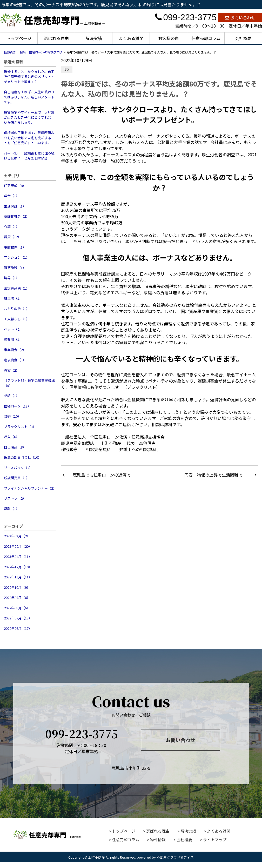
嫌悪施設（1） (15, 267)
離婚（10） (12, 416)
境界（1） (11, 277)
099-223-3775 (186, 17)
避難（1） (11, 508)
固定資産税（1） (16, 288)
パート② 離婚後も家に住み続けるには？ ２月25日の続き (29, 156)
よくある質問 (131, 38)
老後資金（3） (15, 359)
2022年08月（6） (17, 607)
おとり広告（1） (16, 308)
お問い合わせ (240, 17)
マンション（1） (16, 257)
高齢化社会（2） (16, 216)
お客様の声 (168, 38)
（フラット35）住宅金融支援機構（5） (29, 383)
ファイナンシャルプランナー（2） (30, 488)
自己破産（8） (15, 447)
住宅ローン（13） (17, 406)
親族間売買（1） (16, 477)
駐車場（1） (13, 298)
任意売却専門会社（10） (22, 457)
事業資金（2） (15, 349)
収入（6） (11, 436)
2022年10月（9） (17, 587)
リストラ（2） (15, 498)
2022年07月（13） (18, 618)
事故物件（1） (15, 247)
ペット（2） (13, 329)
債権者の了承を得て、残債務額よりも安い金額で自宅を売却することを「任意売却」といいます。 (29, 137)
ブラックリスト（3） (20, 426)
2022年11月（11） (18, 576)
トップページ (18, 38)
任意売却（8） (15, 185)
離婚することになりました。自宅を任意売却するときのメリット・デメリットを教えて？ (29, 76)
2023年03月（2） (17, 535)
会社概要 (243, 38)
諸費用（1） (13, 339)
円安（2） (11, 370)
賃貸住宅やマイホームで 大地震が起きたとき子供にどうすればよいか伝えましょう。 (29, 117)
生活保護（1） (15, 206)
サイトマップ (214, 839)
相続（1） (11, 395)
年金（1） (11, 195)
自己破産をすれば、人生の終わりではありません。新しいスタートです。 (29, 96)
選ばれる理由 (56, 38)
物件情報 (158, 839)
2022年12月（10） (18, 566)
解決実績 (93, 38)
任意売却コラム (205, 38)
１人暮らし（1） (16, 318)
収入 (67, 69)
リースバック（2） (18, 467)
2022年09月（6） (17, 597)
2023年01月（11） (18, 556)
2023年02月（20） (18, 546)
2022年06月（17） (18, 628)
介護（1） (11, 226)
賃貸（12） (12, 236)
